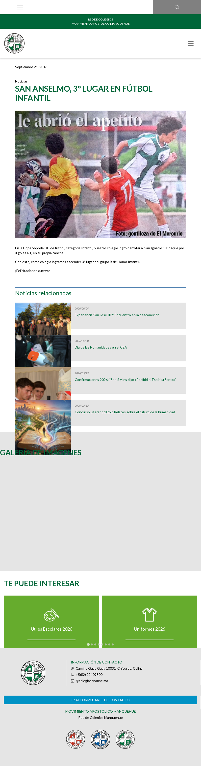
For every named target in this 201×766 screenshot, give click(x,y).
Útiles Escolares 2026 (51, 629)
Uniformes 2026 (149, 629)
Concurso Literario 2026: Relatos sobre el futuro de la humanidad (125, 412)
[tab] (88, 644)
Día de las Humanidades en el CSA (101, 347)
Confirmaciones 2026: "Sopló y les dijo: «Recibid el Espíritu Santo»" (125, 380)
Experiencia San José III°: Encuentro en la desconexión (117, 315)
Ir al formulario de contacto (100, 700)
